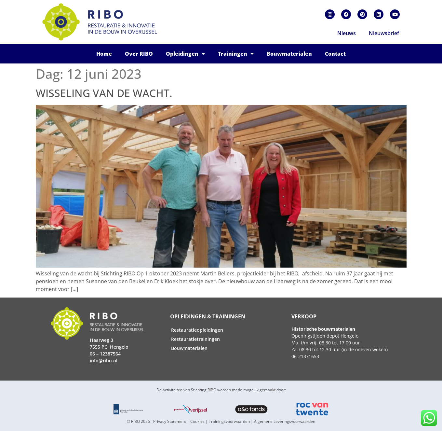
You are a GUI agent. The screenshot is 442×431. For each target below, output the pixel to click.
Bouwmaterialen (289, 53)
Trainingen (236, 54)
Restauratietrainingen (195, 339)
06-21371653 (305, 356)
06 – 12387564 (105, 354)
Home (104, 53)
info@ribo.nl (103, 360)
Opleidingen (185, 54)
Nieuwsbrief (384, 33)
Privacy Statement (169, 421)
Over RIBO (139, 53)
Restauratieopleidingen (197, 330)
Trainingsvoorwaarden (229, 421)
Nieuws (346, 33)
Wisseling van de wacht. (104, 93)
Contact (335, 53)
